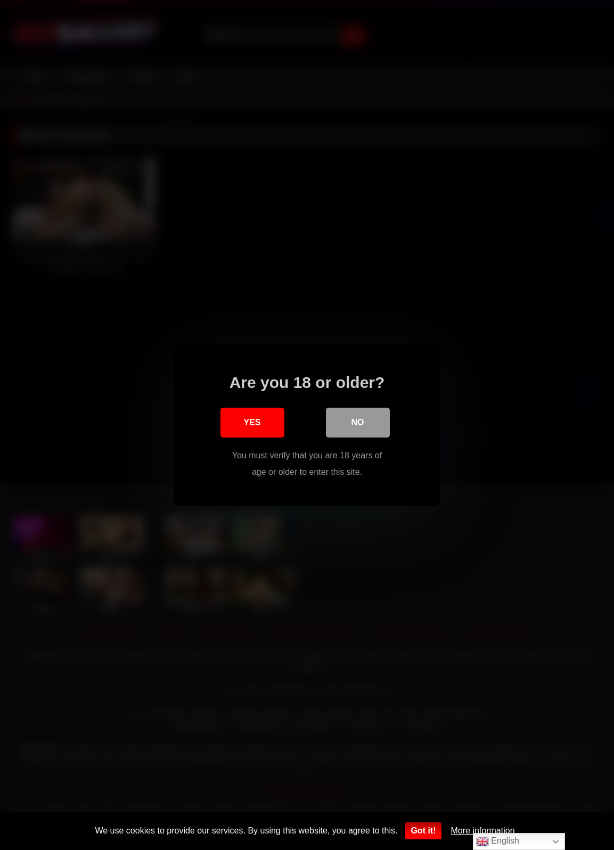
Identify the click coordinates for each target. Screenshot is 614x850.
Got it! (423, 830)
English (497, 841)
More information (483, 830)
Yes (251, 422)
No (357, 422)
